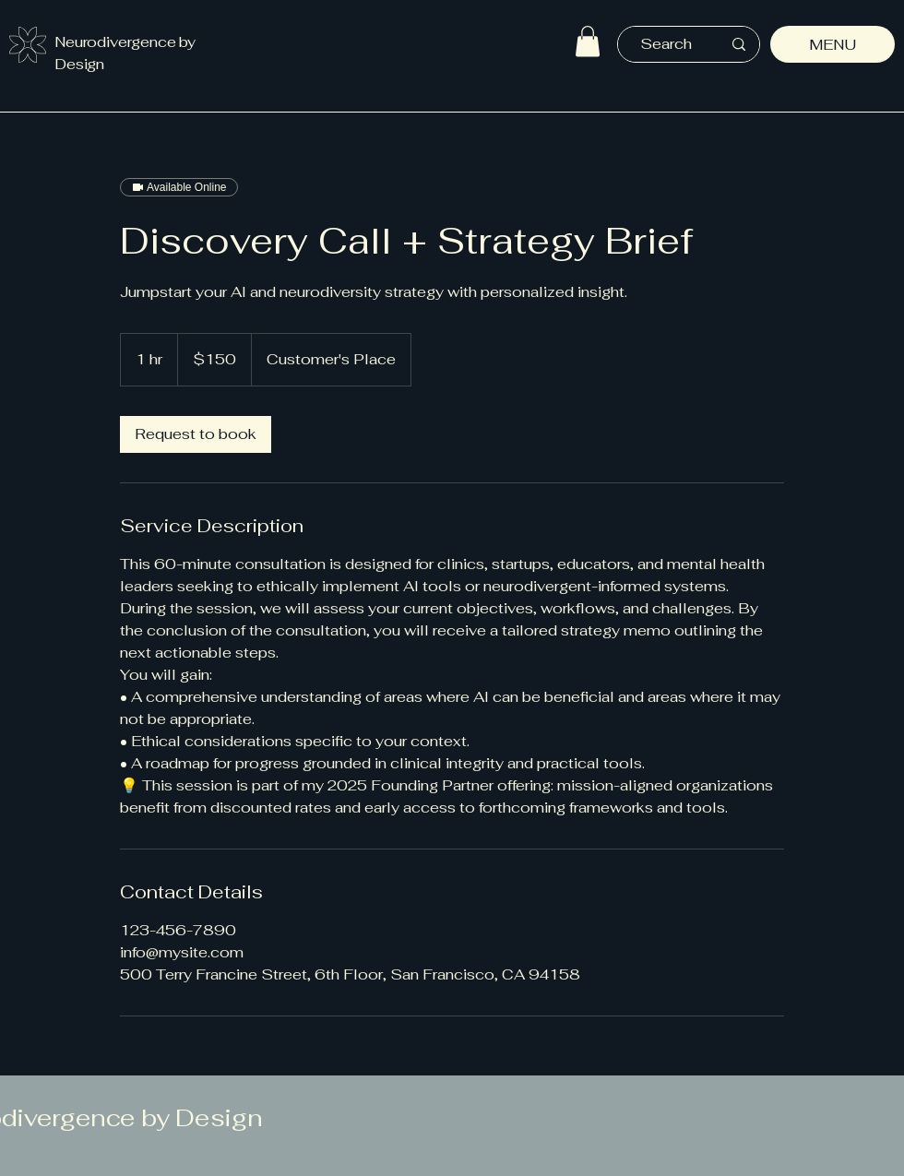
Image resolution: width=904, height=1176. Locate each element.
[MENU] (832, 44)
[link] (195, 434)
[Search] (666, 44)
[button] (588, 41)
